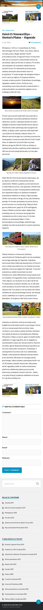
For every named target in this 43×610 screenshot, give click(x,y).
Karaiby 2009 (9, 569)
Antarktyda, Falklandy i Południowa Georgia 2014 (21, 554)
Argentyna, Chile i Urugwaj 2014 (15, 549)
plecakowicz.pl (15, 605)
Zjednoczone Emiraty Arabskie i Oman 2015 (19, 523)
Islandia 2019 (9, 503)
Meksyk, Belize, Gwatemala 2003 (15, 599)
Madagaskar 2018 (11, 513)
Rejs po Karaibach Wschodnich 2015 (16, 528)
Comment (7, 412)
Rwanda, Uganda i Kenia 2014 (14, 544)
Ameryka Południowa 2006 (13, 584)
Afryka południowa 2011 (13, 559)
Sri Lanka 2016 (8, 30)
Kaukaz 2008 (9, 574)
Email (5, 447)
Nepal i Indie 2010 (10, 564)
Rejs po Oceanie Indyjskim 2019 (15, 508)
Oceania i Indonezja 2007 (13, 579)
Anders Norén (15, 607)
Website (6, 458)
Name (5, 437)
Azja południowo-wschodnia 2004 (16, 594)
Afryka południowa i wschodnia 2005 (17, 589)
